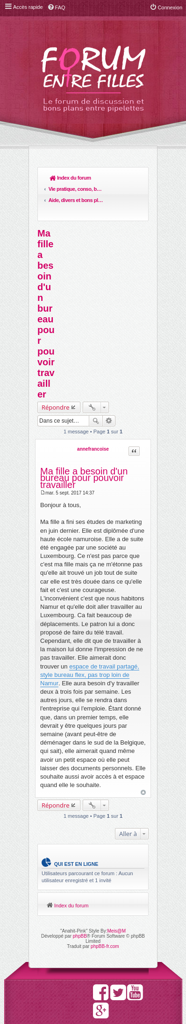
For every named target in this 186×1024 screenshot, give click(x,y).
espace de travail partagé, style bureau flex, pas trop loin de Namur (89, 641)
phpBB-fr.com (105, 912)
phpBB (80, 902)
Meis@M (116, 897)
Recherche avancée (109, 387)
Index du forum (59, 178)
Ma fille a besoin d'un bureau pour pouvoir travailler (46, 280)
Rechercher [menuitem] (137, 178)
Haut (143, 759)
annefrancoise (93, 415)
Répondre (56, 373)
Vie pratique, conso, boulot (84, 178)
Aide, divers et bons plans (109, 178)
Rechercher (96, 387)
